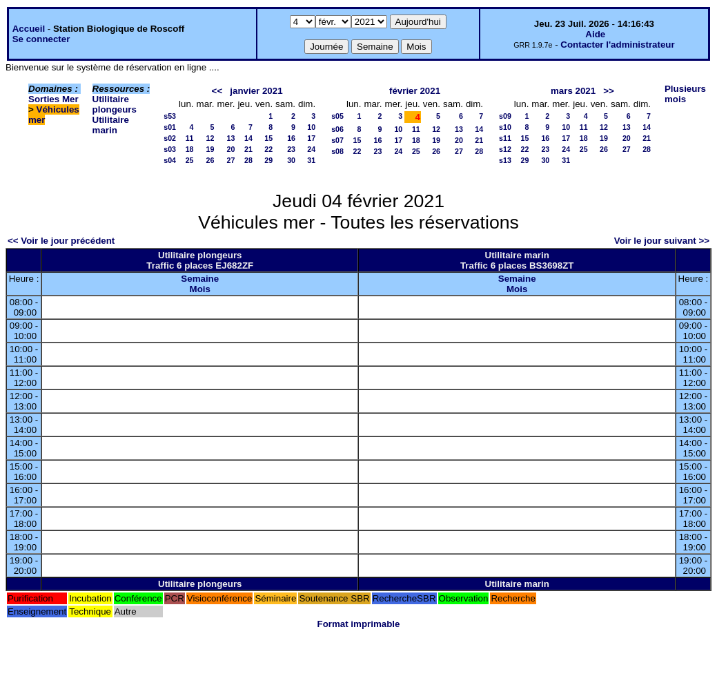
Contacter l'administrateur (617, 44)
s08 (337, 151)
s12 (505, 149)
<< (217, 91)
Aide (595, 34)
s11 (505, 138)
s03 (170, 149)
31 (311, 160)
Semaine (200, 278)
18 (190, 149)
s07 (337, 140)
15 (268, 138)
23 (291, 149)
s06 (337, 129)
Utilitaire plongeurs (114, 104)
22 (268, 149)
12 (210, 138)
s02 (170, 138)
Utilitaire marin (110, 125)
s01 (170, 127)
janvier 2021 (256, 91)
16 (291, 138)
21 (248, 149)
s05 (337, 116)
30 (291, 160)
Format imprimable (358, 624)
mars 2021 (573, 91)
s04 (170, 160)
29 (268, 160)
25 (190, 160)
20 (231, 149)
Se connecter (41, 39)
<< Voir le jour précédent (61, 240)
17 (311, 138)
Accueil (28, 28)
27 (231, 160)
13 (231, 138)
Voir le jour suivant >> (661, 240)
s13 (505, 160)
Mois (200, 289)
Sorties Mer (53, 99)
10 (311, 127)
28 (248, 160)
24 (311, 149)
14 (248, 138)
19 (210, 149)
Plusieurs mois (685, 94)
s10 (505, 127)
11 (190, 138)
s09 (505, 116)
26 (210, 160)
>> (608, 91)
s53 (170, 116)
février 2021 (414, 91)
